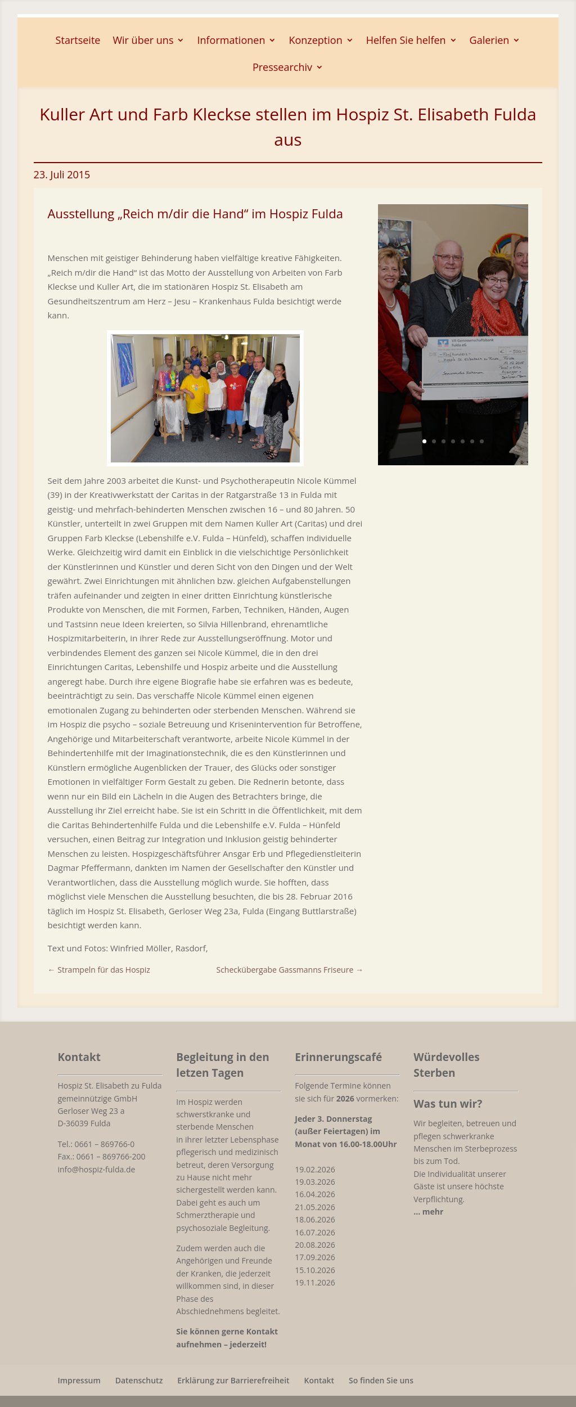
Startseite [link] (78, 41)
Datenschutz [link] (139, 1380)
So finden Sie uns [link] (381, 1380)
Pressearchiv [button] (282, 68)
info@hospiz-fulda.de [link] (96, 1169)
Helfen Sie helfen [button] (406, 41)
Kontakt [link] (319, 1380)
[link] (99, 970)
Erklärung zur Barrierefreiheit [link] (233, 1380)
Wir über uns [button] (142, 41)
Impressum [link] (78, 1380)
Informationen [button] (231, 41)
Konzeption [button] (315, 41)
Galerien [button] (490, 41)
